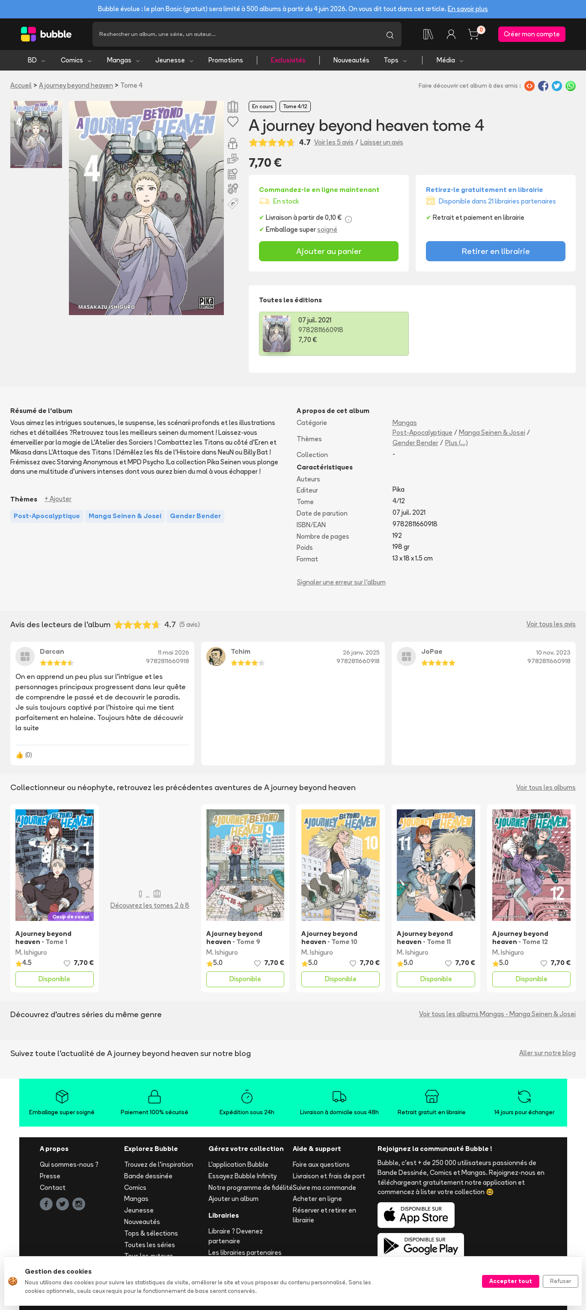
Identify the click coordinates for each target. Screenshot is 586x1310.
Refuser (560, 1281)
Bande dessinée (148, 1176)
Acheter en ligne (317, 1199)
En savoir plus (468, 9)
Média (450, 60)
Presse (50, 1176)
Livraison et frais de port (329, 1176)
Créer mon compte (532, 34)
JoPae (432, 651)
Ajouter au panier (329, 251)
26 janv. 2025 (361, 652)
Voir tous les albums (546, 787)
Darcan (52, 651)
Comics (76, 60)
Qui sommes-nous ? (69, 1164)
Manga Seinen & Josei (492, 432)
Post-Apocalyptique (422, 432)
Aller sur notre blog (547, 1053)
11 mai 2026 (173, 652)
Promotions (225, 60)
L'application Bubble (238, 1164)
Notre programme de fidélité (250, 1187)
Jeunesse (174, 60)
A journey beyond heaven (76, 85)
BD (37, 60)
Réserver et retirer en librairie (324, 1215)
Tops (396, 60)
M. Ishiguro (31, 952)
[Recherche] (235, 34)
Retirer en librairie (496, 251)
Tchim (240, 651)
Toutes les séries (149, 1245)
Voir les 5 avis (334, 142)
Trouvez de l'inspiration (158, 1164)
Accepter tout (510, 1281)
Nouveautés (351, 60)
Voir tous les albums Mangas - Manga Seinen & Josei (497, 1014)
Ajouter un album (233, 1199)
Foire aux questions (321, 1164)
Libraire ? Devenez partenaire (235, 1236)
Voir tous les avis (551, 624)
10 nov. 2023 (553, 652)
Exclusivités (288, 60)
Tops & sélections (151, 1233)
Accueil (21, 85)
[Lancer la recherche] (390, 34)
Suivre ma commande (324, 1187)
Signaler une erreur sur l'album (341, 582)
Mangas (124, 60)
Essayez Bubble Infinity (242, 1176)
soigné (327, 229)
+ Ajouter (58, 499)
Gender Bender (415, 443)
